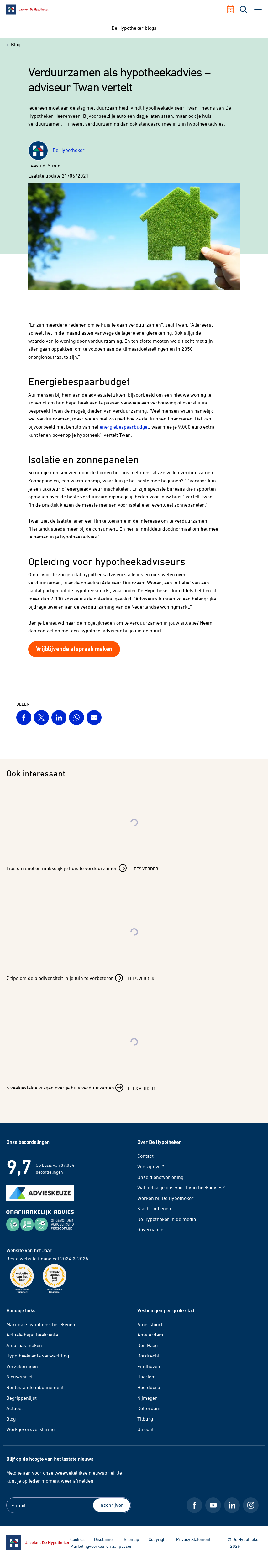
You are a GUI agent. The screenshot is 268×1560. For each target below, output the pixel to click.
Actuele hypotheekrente (32, 1334)
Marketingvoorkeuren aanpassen (101, 1546)
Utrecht (145, 1429)
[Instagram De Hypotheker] (251, 1505)
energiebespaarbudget (124, 427)
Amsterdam (150, 1334)
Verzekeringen (22, 1366)
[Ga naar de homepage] (38, 1542)
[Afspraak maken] (233, 9)
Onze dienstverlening (160, 1177)
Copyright (158, 1539)
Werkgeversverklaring (30, 1429)
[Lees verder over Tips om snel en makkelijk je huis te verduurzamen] (134, 836)
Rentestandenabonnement (35, 1387)
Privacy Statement (193, 1539)
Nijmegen (147, 1398)
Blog (11, 1419)
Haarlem (146, 1376)
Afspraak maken (24, 1345)
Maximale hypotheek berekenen (40, 1324)
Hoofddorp (148, 1387)
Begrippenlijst (21, 1398)
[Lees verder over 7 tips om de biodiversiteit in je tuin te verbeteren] (134, 946)
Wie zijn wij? (150, 1166)
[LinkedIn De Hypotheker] (232, 1505)
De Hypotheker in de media (166, 1219)
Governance (150, 1229)
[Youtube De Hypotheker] (213, 1505)
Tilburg (145, 1419)
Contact (145, 1156)
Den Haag (147, 1345)
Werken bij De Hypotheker (165, 1198)
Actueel (14, 1408)
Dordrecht (148, 1355)
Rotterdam (148, 1408)
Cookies (77, 1539)
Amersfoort (149, 1324)
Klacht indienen (154, 1208)
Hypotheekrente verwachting (37, 1355)
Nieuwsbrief (19, 1376)
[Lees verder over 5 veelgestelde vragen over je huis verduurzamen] (134, 1056)
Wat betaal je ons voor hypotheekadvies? (181, 1187)
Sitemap (131, 1539)
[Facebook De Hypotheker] (194, 1505)
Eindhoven (148, 1366)
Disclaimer (104, 1539)
